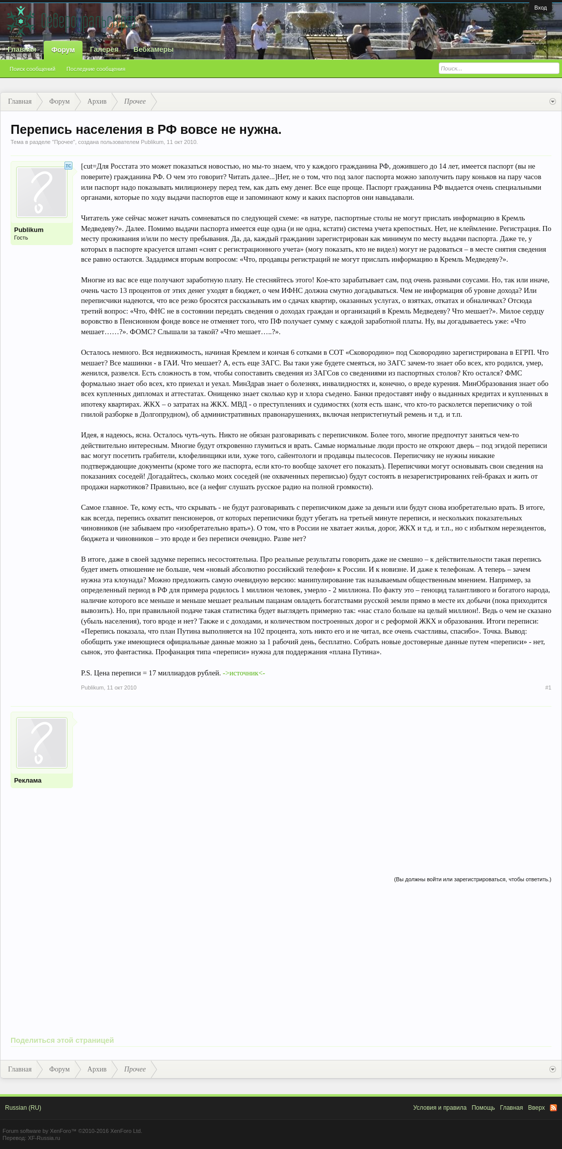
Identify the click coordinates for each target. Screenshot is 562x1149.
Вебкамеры (153, 49)
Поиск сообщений (32, 69)
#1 (548, 687)
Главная (22, 49)
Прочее (63, 142)
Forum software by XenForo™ (72, 1131)
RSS (553, 1107)
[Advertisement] (316, 782)
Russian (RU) (23, 1107)
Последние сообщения (95, 69)
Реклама (27, 780)
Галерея (104, 49)
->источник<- (244, 673)
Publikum (152, 142)
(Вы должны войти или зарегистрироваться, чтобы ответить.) (472, 879)
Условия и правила (439, 1107)
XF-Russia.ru (44, 1138)
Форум (63, 50)
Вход (540, 8)
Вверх (536, 1107)
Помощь (483, 1107)
